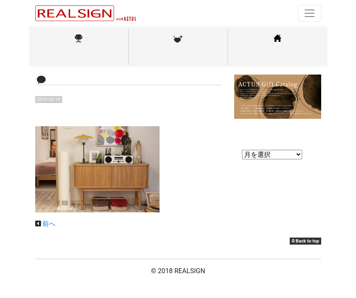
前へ (49, 224)
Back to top (305, 241)
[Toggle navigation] (309, 13)
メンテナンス (178, 55)
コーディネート (277, 55)
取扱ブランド (78, 55)
